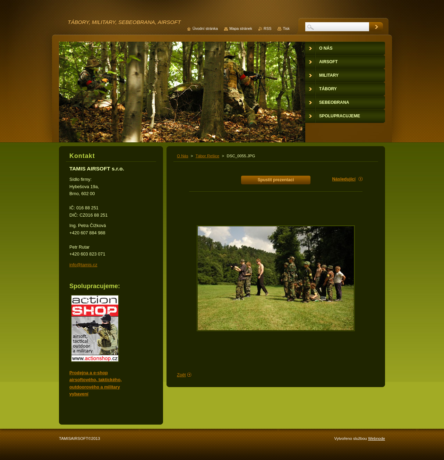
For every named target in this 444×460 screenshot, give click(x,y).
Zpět (181, 374)
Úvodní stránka (205, 28)
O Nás (182, 156)
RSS (267, 28)
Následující (344, 179)
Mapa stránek (240, 28)
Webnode (376, 438)
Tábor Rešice (207, 156)
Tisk (286, 28)
